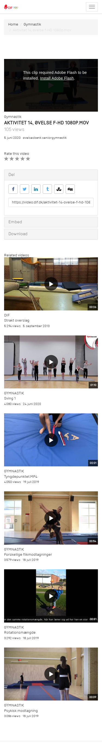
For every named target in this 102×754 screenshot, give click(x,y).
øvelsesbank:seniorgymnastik (45, 138)
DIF (7, 315)
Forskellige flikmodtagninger (28, 554)
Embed (15, 222)
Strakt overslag (16, 320)
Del (11, 175)
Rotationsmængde (20, 632)
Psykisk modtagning (21, 710)
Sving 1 (10, 398)
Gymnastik (32, 24)
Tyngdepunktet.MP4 (20, 476)
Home (13, 24)
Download (17, 234)
